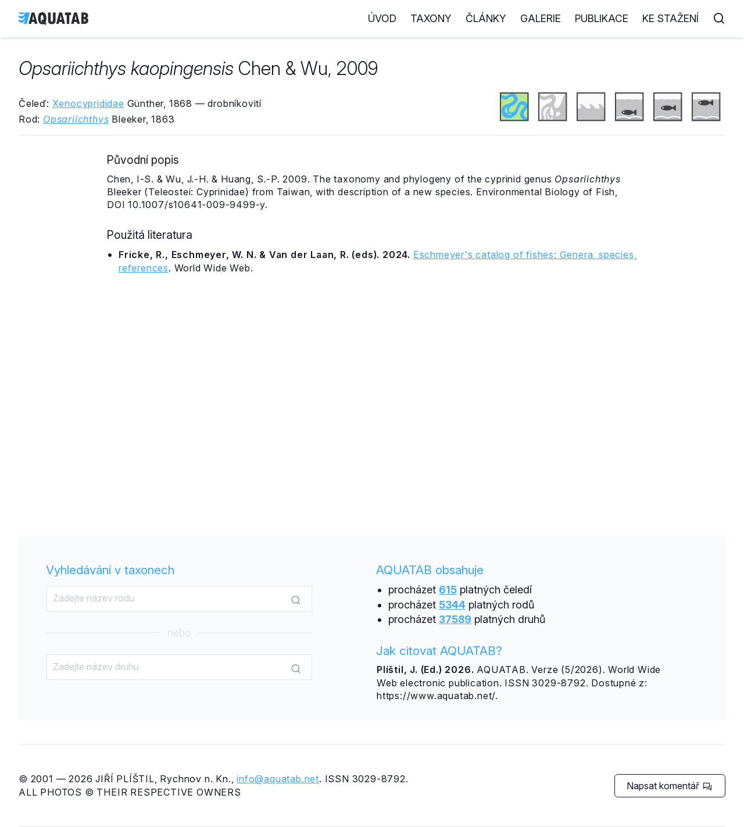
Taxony (431, 18)
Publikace (601, 18)
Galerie (540, 18)
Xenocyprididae (88, 103)
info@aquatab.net (278, 779)
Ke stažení (670, 18)
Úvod (382, 18)
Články (486, 18)
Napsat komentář (669, 786)
